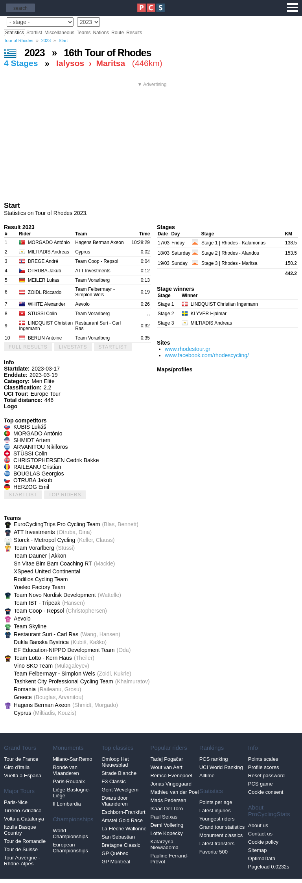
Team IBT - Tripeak (37, 603)
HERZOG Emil (31, 487)
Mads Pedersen (168, 800)
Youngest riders (217, 819)
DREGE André (43, 261)
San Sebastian (118, 837)
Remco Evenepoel (171, 775)
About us (258, 825)
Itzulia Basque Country (20, 830)
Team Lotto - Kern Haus (43, 658)
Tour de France (21, 759)
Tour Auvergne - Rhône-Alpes (22, 860)
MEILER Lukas (43, 280)
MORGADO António (49, 242)
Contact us (260, 834)
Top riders (65, 494)
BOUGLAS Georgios (38, 473)
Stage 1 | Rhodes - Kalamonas (233, 243)
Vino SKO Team (33, 666)
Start (63, 40)
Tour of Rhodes (18, 40)
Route (117, 32)
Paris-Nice (16, 802)
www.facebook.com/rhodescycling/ (207, 355)
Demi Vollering (166, 825)
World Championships (70, 833)
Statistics (14, 32)
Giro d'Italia (16, 767)
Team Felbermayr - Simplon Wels (95, 291)
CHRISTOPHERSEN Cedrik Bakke (56, 460)
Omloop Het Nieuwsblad (115, 762)
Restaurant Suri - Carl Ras (46, 634)
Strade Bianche (118, 773)
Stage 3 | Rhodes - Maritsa (229, 263)
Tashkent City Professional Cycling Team (63, 681)
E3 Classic (113, 781)
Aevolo (82, 304)
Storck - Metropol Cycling (44, 540)
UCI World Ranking (221, 767)
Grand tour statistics (222, 827)
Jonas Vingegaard (171, 784)
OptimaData (261, 858)
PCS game (260, 784)
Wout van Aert (166, 767)
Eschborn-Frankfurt (123, 812)
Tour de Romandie (25, 841)
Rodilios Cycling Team (41, 579)
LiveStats (73, 347)
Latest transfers (217, 843)
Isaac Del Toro (166, 808)
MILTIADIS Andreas (48, 252)
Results (134, 32)
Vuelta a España (22, 775)
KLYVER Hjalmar (208, 313)
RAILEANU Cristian (37, 467)
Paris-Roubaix (69, 781)
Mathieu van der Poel (174, 792)
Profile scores (263, 767)
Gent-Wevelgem (119, 790)
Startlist (34, 32)
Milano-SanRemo (72, 759)
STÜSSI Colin (42, 313)
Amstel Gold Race (122, 820)
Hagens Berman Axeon (99, 242)
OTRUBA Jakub (44, 271)
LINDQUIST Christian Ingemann (224, 304)
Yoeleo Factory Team (39, 587)
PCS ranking (213, 759)
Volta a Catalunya (24, 819)
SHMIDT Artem (31, 440)
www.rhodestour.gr (187, 349)
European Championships (70, 848)
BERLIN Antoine (45, 338)
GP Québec (114, 853)
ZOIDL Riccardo (45, 292)
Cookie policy (263, 842)
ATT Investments (92, 271)
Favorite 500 (213, 852)
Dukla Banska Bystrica (41, 642)
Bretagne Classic (120, 845)
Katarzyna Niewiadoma (164, 844)
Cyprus (82, 252)
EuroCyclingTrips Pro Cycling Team (57, 524)
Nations (101, 32)
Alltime (207, 775)
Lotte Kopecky (166, 833)
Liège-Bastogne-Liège (71, 793)
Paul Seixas (163, 817)
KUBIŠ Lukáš (29, 427)
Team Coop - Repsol (96, 261)
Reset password (266, 775)
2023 (46, 40)
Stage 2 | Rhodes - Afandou (230, 253)
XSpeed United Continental (47, 571)
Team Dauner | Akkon (40, 556)
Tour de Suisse (21, 849)
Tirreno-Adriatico (23, 810)
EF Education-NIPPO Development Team (64, 650)
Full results (28, 347)
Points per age (215, 802)
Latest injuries (215, 810)
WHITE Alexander (46, 304)
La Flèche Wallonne (123, 829)
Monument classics (221, 835)
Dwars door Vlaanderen (114, 801)
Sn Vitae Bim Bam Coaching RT (53, 563)
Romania (25, 689)
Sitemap (257, 850)
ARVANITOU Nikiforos (40, 447)
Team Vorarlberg (92, 280)
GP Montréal (115, 862)
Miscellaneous (59, 32)
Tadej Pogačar (166, 759)
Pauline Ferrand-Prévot (169, 859)
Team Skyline (30, 626)
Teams (83, 32)
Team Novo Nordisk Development (55, 595)
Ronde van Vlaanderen (66, 770)
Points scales (263, 759)
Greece (23, 697)
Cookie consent (266, 792)
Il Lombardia (67, 804)
